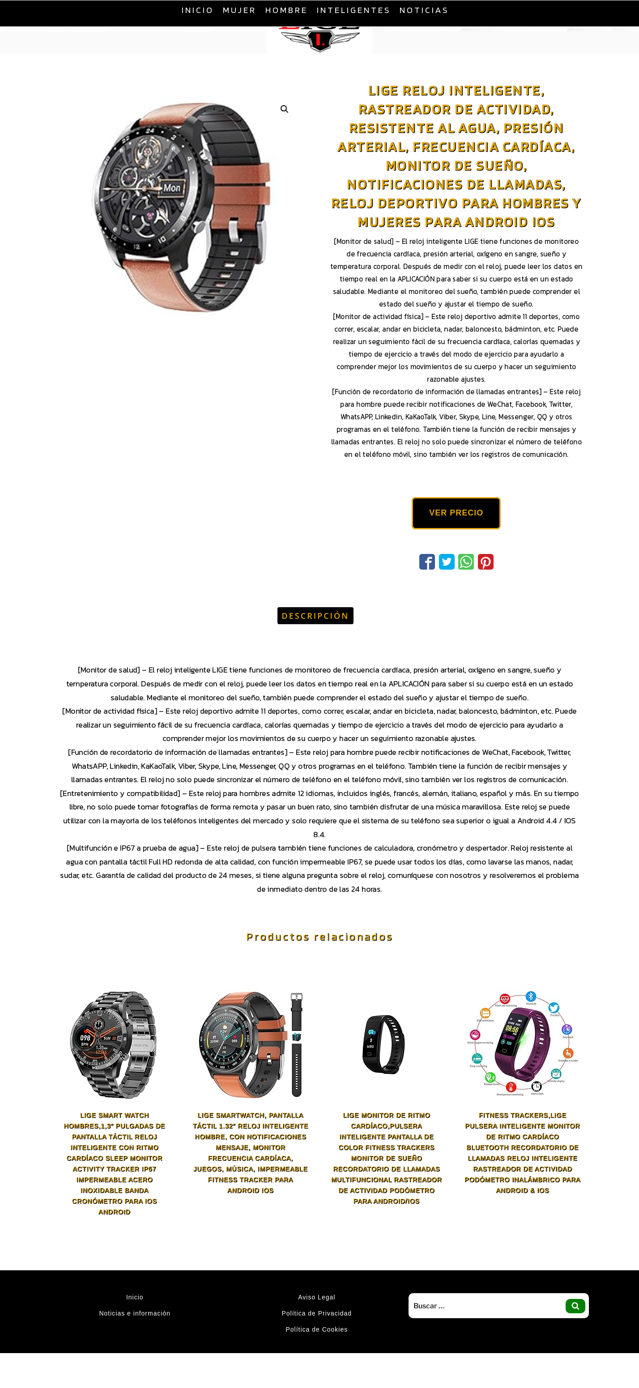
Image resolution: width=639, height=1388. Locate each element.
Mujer (239, 9)
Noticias (424, 9)
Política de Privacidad (317, 1313)
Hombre (286, 9)
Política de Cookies (316, 1329)
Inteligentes (354, 9)
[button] (285, 109)
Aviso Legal (316, 1297)
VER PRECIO (456, 512)
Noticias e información (134, 1313)
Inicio (198, 9)
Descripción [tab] (315, 615)
